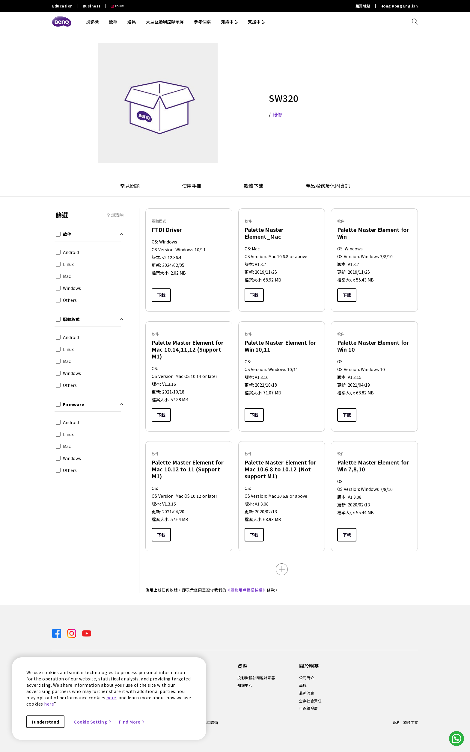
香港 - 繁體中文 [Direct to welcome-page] (405, 722)
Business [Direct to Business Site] (92, 6)
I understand (45, 722)
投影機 (92, 22)
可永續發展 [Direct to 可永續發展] (308, 708)
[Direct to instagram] (72, 633)
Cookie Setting (93, 722)
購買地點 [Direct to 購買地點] (362, 6)
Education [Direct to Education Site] (62, 6)
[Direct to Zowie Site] (115, 6)
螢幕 (113, 22)
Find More (132, 722)
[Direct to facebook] (57, 633)
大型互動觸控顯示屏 (165, 22)
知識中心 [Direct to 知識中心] (244, 685)
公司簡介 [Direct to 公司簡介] (306, 677)
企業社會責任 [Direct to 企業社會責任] (310, 700)
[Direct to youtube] (86, 633)
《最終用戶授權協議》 (246, 590)
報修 (277, 114)
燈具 (131, 22)
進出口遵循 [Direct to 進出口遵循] (209, 722)
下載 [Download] (161, 295)
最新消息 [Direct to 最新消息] (306, 693)
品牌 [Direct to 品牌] (303, 685)
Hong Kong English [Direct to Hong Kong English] (399, 6)
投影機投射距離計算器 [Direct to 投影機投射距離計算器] (256, 677)
